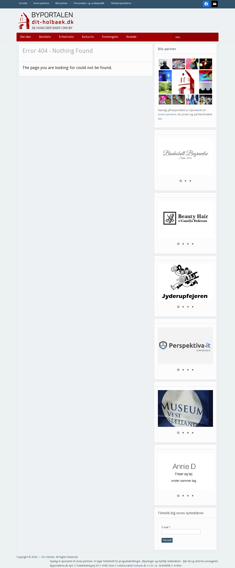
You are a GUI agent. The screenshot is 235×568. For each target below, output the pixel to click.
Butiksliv (45, 37)
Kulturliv (88, 37)
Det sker (25, 37)
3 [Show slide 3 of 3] (190, 181)
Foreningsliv (110, 37)
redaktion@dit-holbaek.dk (131, 565)
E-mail (166, 527)
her (160, 118)
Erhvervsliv (66, 37)
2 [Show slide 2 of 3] (185, 181)
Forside (23, 3)
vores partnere (167, 114)
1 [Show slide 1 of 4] (178, 244)
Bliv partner (61, 3)
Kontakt (131, 37)
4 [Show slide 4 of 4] (193, 244)
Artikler (178, 565)
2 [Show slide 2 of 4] (183, 244)
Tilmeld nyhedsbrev (121, 3)
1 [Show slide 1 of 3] (181, 181)
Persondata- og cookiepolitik (89, 3)
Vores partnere (41, 3)
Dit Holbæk (47, 557)
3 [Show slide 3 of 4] (188, 244)
